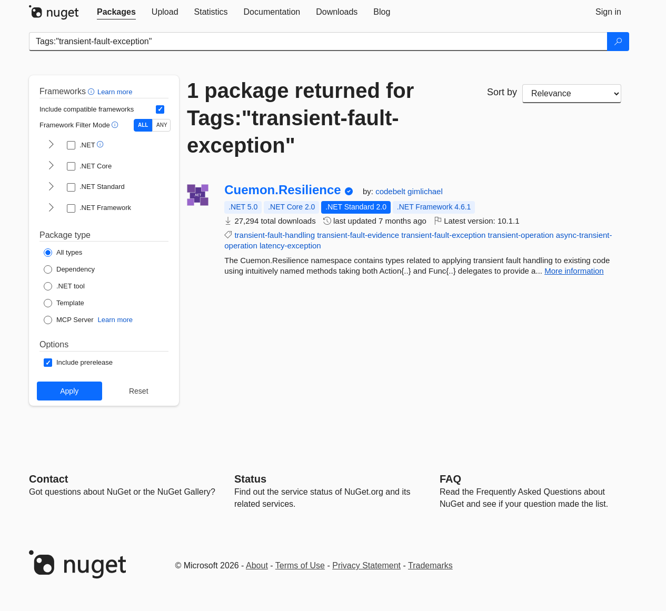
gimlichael (425, 191)
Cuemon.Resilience (282, 190)
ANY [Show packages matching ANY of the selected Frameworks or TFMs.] (161, 125)
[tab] (116, 12)
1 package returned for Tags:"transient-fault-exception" (300, 118)
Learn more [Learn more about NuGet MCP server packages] (115, 320)
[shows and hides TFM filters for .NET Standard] (51, 187)
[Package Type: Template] (63, 303)
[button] (92, 91)
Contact (48, 479)
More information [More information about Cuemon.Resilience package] (574, 270)
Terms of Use (300, 565)
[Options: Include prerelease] (78, 362)
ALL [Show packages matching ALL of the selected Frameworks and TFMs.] (143, 125)
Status (250, 479)
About (257, 565)
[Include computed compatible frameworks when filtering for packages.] (160, 109)
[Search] (618, 41)
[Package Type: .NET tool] (64, 286)
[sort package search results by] (571, 93)
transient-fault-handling (274, 235)
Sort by (502, 92)
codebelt (391, 191)
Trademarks (430, 565)
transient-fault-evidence (358, 235)
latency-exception (290, 245)
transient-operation (521, 235)
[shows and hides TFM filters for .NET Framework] (51, 208)
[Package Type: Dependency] (69, 269)
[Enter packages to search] (318, 41)
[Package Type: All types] (62, 252)
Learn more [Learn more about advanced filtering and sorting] (114, 92)
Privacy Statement (366, 565)
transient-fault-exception (443, 235)
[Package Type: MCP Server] (68, 320)
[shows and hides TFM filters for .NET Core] (51, 166)
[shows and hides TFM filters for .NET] (51, 145)
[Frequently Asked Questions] (450, 479)
